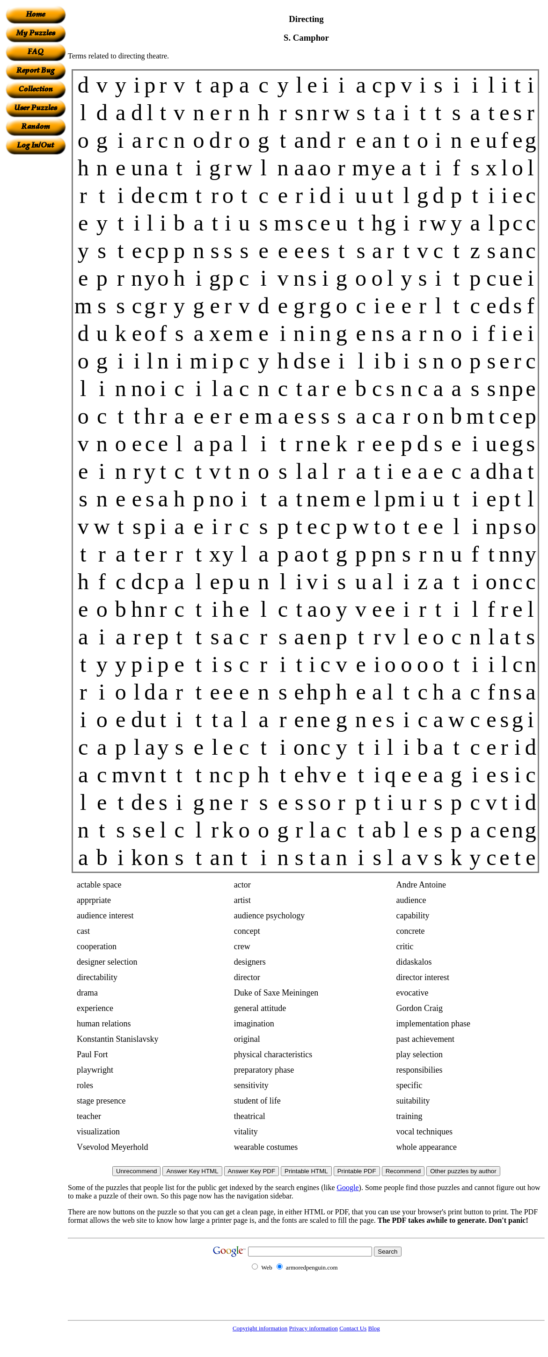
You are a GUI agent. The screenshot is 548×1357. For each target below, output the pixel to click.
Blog (374, 1328)
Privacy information (313, 1328)
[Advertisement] (35, 295)
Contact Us (352, 1328)
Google (348, 1187)
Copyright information (260, 1328)
